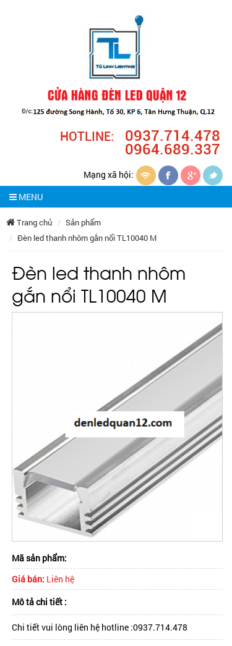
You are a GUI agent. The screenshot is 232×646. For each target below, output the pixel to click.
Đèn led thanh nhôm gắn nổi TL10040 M (87, 237)
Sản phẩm (83, 222)
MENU (26, 197)
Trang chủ (29, 222)
